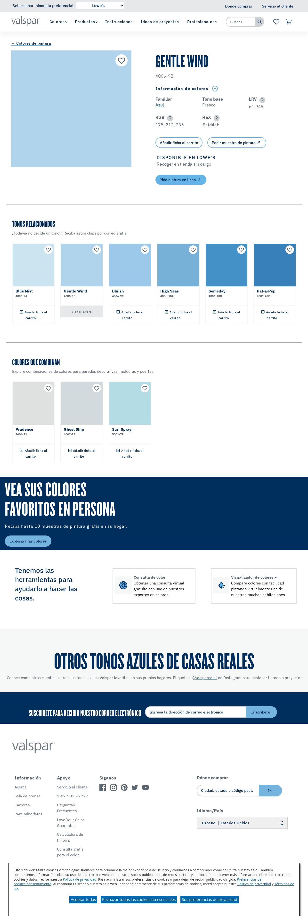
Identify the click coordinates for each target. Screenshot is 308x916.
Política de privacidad (79, 879)
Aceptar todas (83, 899)
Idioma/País (210, 810)
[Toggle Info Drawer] (215, 88)
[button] (261, 100)
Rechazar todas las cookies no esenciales (139, 899)
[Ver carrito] (289, 22)
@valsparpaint (204, 677)
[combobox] (240, 22)
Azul (159, 105)
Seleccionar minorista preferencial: (44, 5)
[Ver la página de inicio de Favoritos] (276, 22)
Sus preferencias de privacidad (209, 899)
